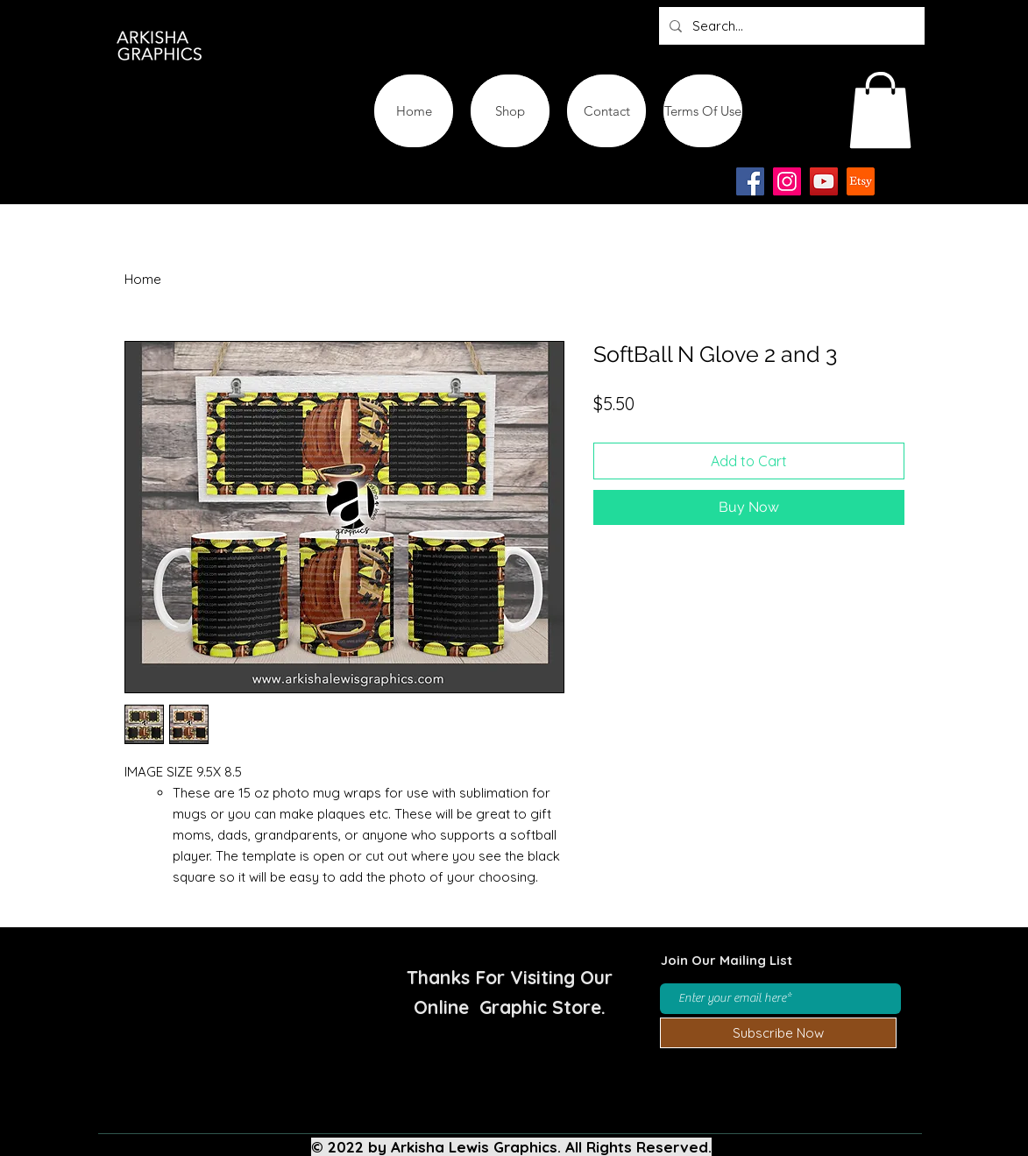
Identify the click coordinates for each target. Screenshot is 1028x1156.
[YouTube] (824, 181)
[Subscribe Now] (778, 1033)
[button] (880, 110)
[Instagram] (787, 181)
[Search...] (790, 26)
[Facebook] (750, 181)
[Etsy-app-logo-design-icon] (861, 181)
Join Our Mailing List (726, 960)
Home (142, 279)
